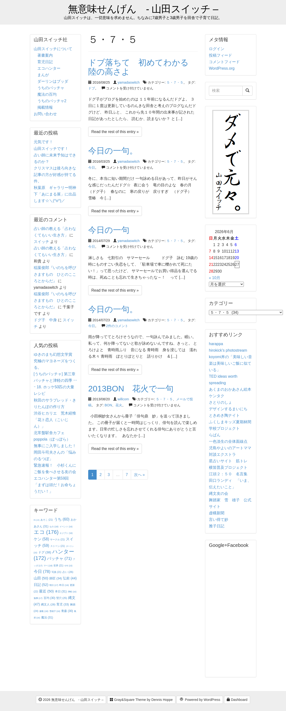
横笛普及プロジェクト (228, 467)
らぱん (214, 435)
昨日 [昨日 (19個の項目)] (64, 585)
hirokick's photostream (228, 350)
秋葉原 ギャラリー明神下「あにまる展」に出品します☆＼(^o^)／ (55, 194)
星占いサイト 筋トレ (228, 461)
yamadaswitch (129, 82)
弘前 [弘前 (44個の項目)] (70, 578)
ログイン (216, 49)
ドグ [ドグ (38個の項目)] (44, 552)
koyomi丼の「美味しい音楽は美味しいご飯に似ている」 (230, 363)
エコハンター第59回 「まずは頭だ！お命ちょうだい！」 (55, 484)
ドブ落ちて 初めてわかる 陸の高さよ (142, 67)
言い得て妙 (218, 519)
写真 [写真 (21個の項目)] (56, 572)
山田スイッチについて (53, 49)
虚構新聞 (216, 513)
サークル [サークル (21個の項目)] (57, 539)
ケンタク (216, 396)
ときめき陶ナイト (224, 415)
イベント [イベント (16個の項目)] (66, 526)
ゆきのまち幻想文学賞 (53, 354)
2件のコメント (117, 326)
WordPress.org (221, 68)
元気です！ (43, 142)
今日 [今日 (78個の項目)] (42, 571)
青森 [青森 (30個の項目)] (67, 611)
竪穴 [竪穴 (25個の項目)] (61, 598)
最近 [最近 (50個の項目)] (46, 591)
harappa (216, 344)
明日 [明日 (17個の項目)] (53, 585)
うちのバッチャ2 (52, 101)
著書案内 (45, 55)
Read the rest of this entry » (115, 132)
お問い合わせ (45, 114)
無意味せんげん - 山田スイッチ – (143, 9)
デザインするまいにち (228, 409)
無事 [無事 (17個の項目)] (38, 598)
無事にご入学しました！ (55, 446)
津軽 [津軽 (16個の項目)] (72, 591)
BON (108, 405)
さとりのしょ (220, 402)
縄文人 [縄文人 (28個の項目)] (48, 604)
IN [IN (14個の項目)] (37, 520)
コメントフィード (224, 62)
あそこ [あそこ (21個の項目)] (46, 519)
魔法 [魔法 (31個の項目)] (47, 617)
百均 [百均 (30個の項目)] (49, 598)
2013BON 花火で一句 (130, 388)
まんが (43, 75)
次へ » (139, 475)
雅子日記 (216, 526)
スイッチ (41, 242)
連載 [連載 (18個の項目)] (43, 611)
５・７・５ (174, 82)
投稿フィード (220, 55)
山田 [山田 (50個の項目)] (41, 578)
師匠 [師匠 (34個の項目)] (55, 578)
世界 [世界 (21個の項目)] (58, 565)
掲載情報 (45, 107)
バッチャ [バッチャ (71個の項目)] (59, 558)
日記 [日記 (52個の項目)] (41, 585)
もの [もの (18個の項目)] (53, 526)
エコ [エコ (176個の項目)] (46, 532)
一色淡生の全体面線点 (228, 441)
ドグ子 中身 (45, 320)
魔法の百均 (47, 94)
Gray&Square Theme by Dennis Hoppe (141, 700)
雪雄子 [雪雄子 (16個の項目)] (54, 611)
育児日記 (45, 62)
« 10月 (214, 278)
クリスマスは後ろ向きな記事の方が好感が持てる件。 (55, 174)
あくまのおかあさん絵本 (230, 389)
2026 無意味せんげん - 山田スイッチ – (71, 700)
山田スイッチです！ (51, 149)
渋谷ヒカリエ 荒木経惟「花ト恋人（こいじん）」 (55, 419)
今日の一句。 (113, 150)
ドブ (91, 88)
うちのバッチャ (50, 88)
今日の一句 (108, 230)
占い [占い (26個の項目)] (67, 571)
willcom (123, 399)
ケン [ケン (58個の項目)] (41, 539)
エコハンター (48, 68)
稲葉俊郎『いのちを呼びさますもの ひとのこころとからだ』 (55, 274)
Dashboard (237, 700)
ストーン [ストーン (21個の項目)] (57, 546)
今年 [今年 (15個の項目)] (68, 566)
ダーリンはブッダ (52, 81)
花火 (118, 405)
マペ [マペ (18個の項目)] (48, 565)
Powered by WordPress (199, 700)
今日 (91, 167)
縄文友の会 (218, 493)
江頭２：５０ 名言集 (228, 474)
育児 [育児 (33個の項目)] (62, 604)
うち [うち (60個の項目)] (62, 519)
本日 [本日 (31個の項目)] (61, 591)
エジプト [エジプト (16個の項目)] (66, 533)
